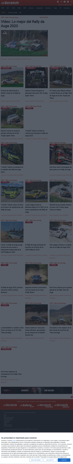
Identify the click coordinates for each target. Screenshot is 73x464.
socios (14, 440)
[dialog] (36, 448)
